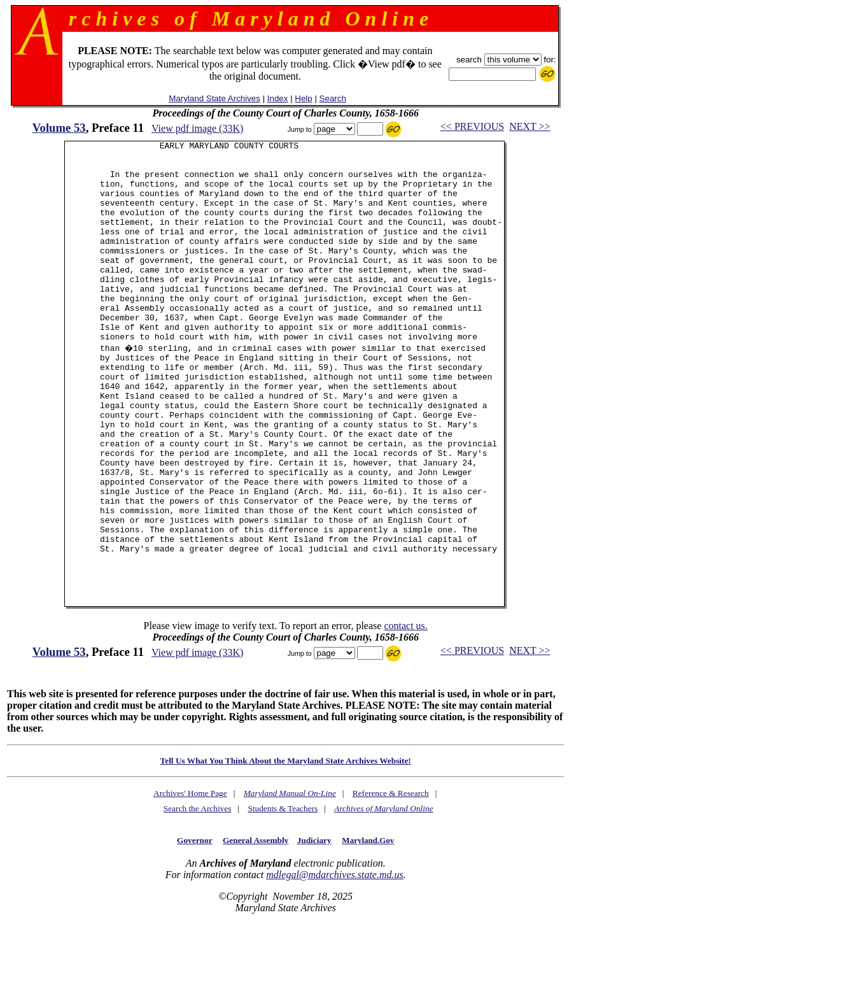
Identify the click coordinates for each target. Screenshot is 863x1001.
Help (303, 98)
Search (332, 98)
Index (277, 98)
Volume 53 (59, 127)
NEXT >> (529, 126)
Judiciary (314, 922)
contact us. (405, 707)
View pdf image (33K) (197, 128)
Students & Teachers (283, 890)
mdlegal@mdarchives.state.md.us (334, 956)
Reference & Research (391, 875)
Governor (194, 922)
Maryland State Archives (214, 98)
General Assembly (255, 922)
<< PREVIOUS (472, 126)
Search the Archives (198, 890)
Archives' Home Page (190, 875)
